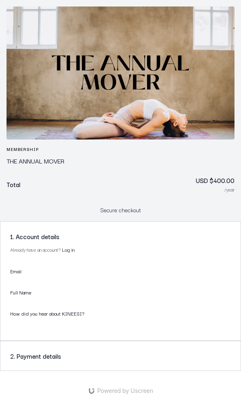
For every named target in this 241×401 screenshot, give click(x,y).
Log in (68, 249)
